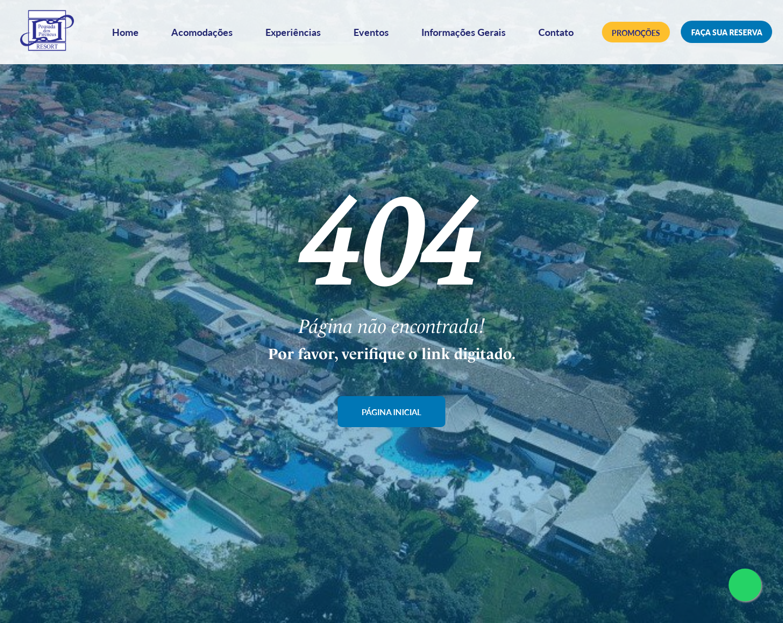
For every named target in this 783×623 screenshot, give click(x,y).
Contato (558, 34)
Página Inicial (391, 411)
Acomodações (204, 34)
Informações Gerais (466, 34)
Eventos (373, 34)
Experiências (296, 34)
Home (128, 34)
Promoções (636, 34)
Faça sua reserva (726, 34)
